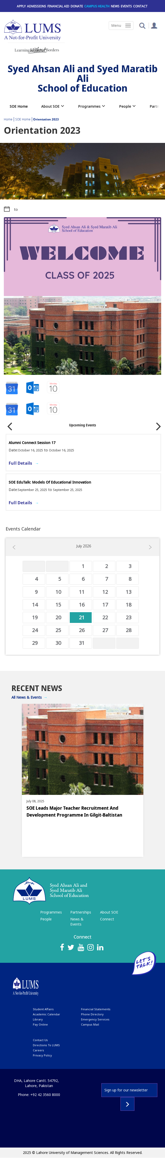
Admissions (36, 6)
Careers (38, 1050)
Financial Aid (58, 6)
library (38, 1019)
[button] (142, 25)
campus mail (90, 1024)
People (125, 106)
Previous (9, 424)
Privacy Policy (42, 1055)
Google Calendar (11, 388)
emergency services (95, 1019)
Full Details (20, 463)
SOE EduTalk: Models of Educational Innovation (50, 482)
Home (8, 119)
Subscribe (127, 1104)
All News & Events (26, 697)
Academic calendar (46, 1014)
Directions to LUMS (46, 1045)
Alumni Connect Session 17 (32, 442)
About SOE (50, 106)
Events (126, 6)
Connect (107, 919)
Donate (77, 6)
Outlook (53, 388)
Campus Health (96, 6)
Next (158, 424)
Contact (140, 6)
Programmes (89, 106)
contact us (40, 1040)
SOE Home (19, 106)
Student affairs (43, 1009)
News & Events (77, 922)
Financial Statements (96, 1009)
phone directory (92, 1014)
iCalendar (32, 388)
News (115, 6)
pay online (40, 1024)
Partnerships (80, 912)
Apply (21, 6)
